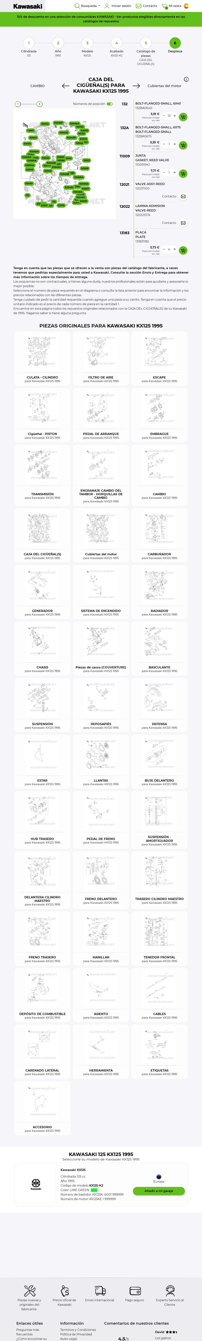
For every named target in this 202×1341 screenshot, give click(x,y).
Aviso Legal (68, 1339)
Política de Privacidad (76, 1334)
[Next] (136, 86)
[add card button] (183, 117)
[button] (186, 79)
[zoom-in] (40, 104)
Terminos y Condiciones (78, 1330)
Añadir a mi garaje (159, 1191)
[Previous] (66, 86)
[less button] (164, 116)
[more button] (174, 116)
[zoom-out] (18, 104)
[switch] (110, 103)
